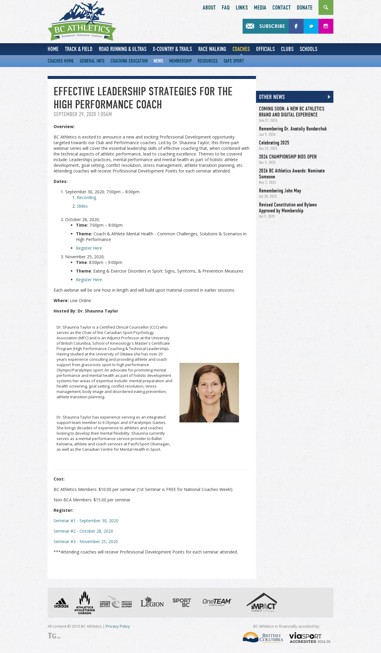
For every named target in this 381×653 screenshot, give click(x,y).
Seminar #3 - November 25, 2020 (86, 541)
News (158, 61)
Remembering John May (280, 191)
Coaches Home (61, 61)
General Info (92, 61)
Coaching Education (129, 61)
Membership (180, 61)
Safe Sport (234, 61)
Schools (308, 49)
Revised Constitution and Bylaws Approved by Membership (288, 208)
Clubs (287, 49)
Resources (208, 61)
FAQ (226, 7)
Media (260, 7)
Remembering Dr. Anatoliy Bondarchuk (293, 129)
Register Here (89, 248)
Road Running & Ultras (122, 49)
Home (53, 49)
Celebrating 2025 (274, 143)
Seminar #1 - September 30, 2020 (86, 520)
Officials (265, 49)
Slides (82, 206)
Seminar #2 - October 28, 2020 (83, 531)
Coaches (241, 49)
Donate (305, 7)
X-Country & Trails (172, 49)
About (209, 7)
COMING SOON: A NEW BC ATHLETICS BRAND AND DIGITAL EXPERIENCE (291, 112)
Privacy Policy (118, 626)
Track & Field (79, 49)
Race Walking (212, 49)
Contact (281, 7)
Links (242, 7)
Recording (86, 197)
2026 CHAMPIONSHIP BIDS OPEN (288, 157)
